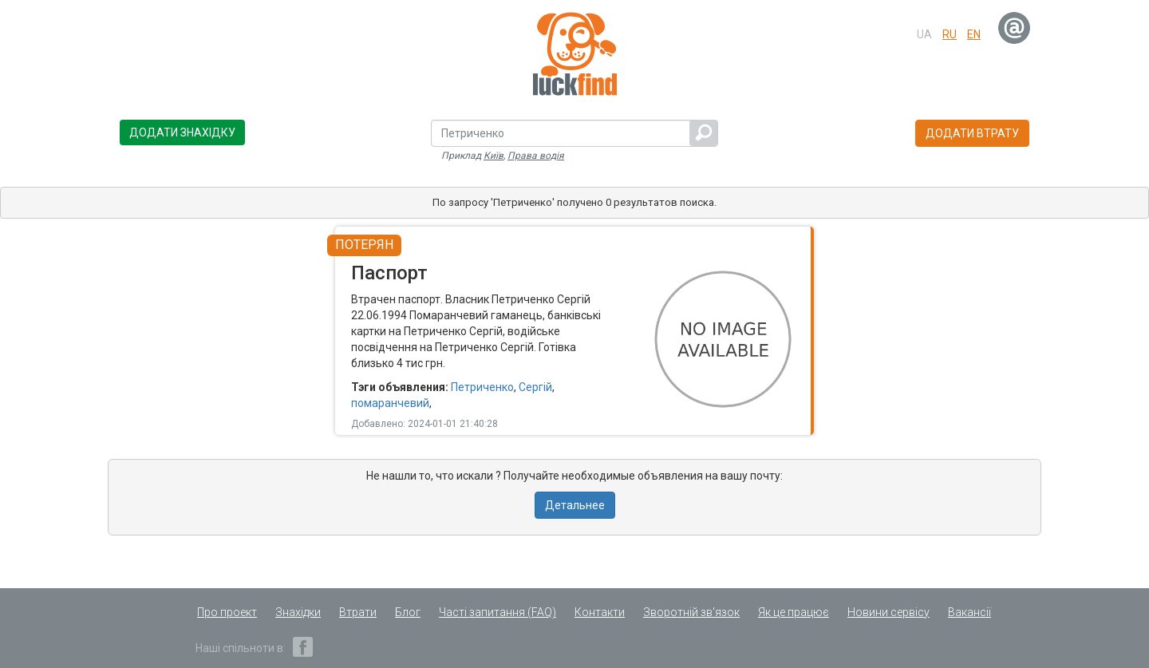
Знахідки (298, 612)
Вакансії (969, 612)
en (974, 34)
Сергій (535, 387)
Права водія (535, 155)
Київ (493, 155)
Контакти (599, 612)
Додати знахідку (182, 132)
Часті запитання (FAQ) (497, 612)
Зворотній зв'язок (691, 612)
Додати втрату (972, 133)
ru (949, 34)
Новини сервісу (888, 612)
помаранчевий (390, 403)
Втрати (358, 612)
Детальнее (575, 505)
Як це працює (793, 612)
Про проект (227, 612)
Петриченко (482, 387)
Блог (408, 612)
